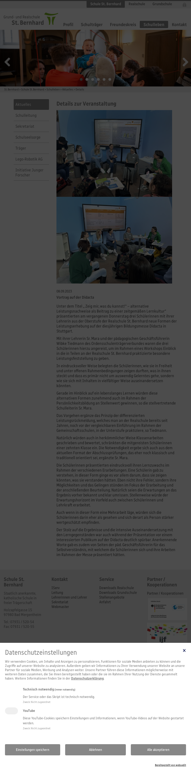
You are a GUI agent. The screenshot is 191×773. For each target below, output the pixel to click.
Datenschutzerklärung (87, 678)
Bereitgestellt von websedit (170, 765)
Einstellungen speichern (32, 750)
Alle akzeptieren (158, 750)
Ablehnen (95, 750)
